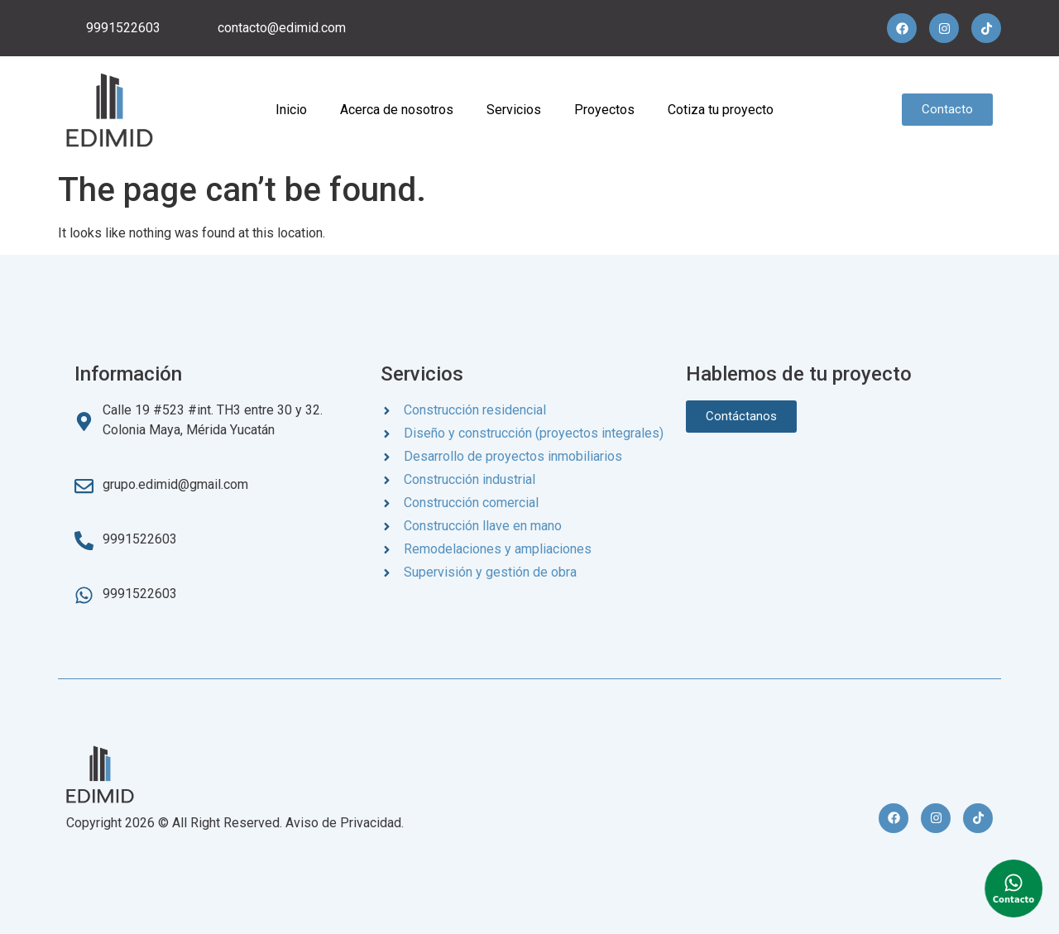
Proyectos (604, 109)
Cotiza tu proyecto (721, 109)
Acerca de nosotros (396, 109)
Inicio (291, 109)
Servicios (513, 109)
